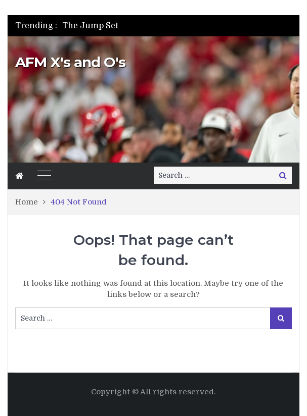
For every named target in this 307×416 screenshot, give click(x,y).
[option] (121, 25)
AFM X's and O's (70, 62)
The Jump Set (90, 25)
